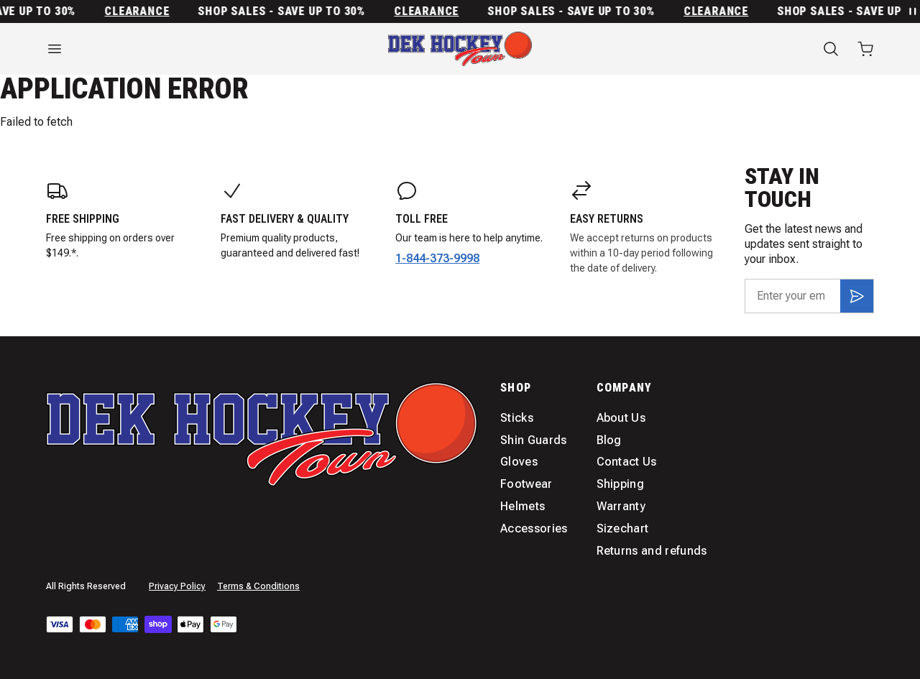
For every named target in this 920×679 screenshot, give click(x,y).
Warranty (621, 506)
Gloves (519, 461)
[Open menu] (172, 48)
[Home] (460, 49)
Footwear (526, 484)
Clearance (141, 11)
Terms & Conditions (258, 586)
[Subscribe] (856, 296)
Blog (609, 440)
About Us (621, 418)
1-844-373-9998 (437, 258)
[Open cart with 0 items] (865, 48)
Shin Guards (533, 440)
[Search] (831, 48)
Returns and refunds (652, 551)
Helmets (522, 506)
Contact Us (627, 461)
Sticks (516, 418)
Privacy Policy (177, 586)
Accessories (534, 528)
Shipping (621, 484)
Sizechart (623, 528)
